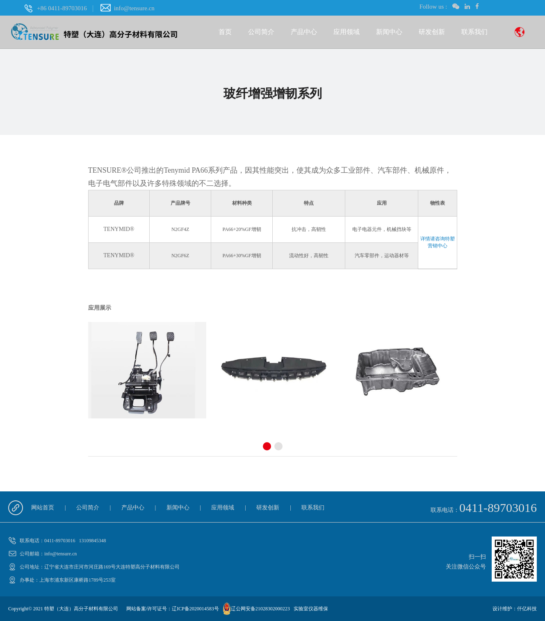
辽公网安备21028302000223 (260, 609)
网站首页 (42, 508)
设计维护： (505, 609)
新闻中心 (389, 31)
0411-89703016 (498, 507)
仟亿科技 (527, 609)
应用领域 (346, 31)
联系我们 (474, 31)
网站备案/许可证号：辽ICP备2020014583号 (172, 609)
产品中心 (304, 31)
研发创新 (432, 31)
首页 (225, 31)
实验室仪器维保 (311, 609)
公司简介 (261, 31)
